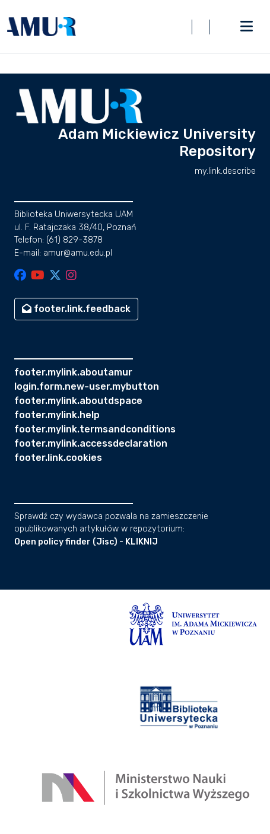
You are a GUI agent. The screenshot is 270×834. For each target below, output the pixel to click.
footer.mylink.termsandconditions (95, 429)
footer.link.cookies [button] (58, 457)
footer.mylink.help (57, 415)
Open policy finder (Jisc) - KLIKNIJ (86, 542)
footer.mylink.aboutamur (73, 372)
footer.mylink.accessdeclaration (90, 443)
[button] (41, 26)
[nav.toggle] (246, 26)
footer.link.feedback (76, 308)
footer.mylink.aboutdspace (78, 400)
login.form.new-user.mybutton (86, 386)
